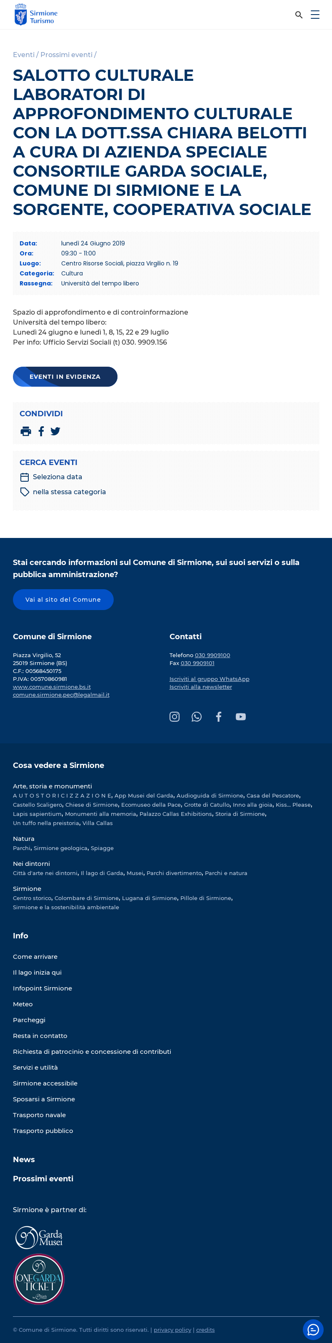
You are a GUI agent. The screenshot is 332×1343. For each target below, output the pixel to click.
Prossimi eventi (43, 1178)
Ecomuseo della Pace (151, 804)
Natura (24, 839)
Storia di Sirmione (240, 813)
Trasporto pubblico (43, 1131)
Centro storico (32, 898)
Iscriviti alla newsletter (201, 686)
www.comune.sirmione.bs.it (52, 686)
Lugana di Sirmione (149, 898)
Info (20, 936)
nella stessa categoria (63, 492)
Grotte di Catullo (207, 804)
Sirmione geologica (60, 848)
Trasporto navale (39, 1115)
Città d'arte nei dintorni (45, 873)
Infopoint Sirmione (42, 988)
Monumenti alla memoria (100, 813)
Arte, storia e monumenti (52, 786)
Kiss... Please (293, 804)
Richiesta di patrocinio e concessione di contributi (92, 1051)
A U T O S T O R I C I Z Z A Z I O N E (62, 795)
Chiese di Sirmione (91, 804)
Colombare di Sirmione (87, 898)
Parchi (21, 848)
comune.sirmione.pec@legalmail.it (61, 694)
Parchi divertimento (174, 873)
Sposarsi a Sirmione (44, 1099)
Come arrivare (35, 956)
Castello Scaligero (37, 804)
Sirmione (27, 889)
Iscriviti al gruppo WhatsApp (210, 678)
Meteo (23, 1004)
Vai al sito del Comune (63, 599)
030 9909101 (198, 663)
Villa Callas (97, 823)
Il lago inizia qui (37, 972)
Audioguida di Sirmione (210, 795)
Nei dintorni (31, 864)
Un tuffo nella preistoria (46, 823)
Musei (135, 873)
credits (205, 1329)
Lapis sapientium (37, 813)
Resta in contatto (40, 1036)
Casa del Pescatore (273, 795)
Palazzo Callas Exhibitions (176, 813)
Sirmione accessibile (45, 1083)
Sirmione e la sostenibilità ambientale (66, 907)
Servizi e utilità (35, 1067)
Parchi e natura (226, 873)
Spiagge (102, 848)
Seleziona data (51, 477)
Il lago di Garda (102, 873)
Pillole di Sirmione (205, 898)
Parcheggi (29, 1020)
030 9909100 (212, 655)
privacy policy (172, 1329)
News (24, 1159)
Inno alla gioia (252, 804)
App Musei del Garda (144, 795)
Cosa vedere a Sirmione (58, 765)
